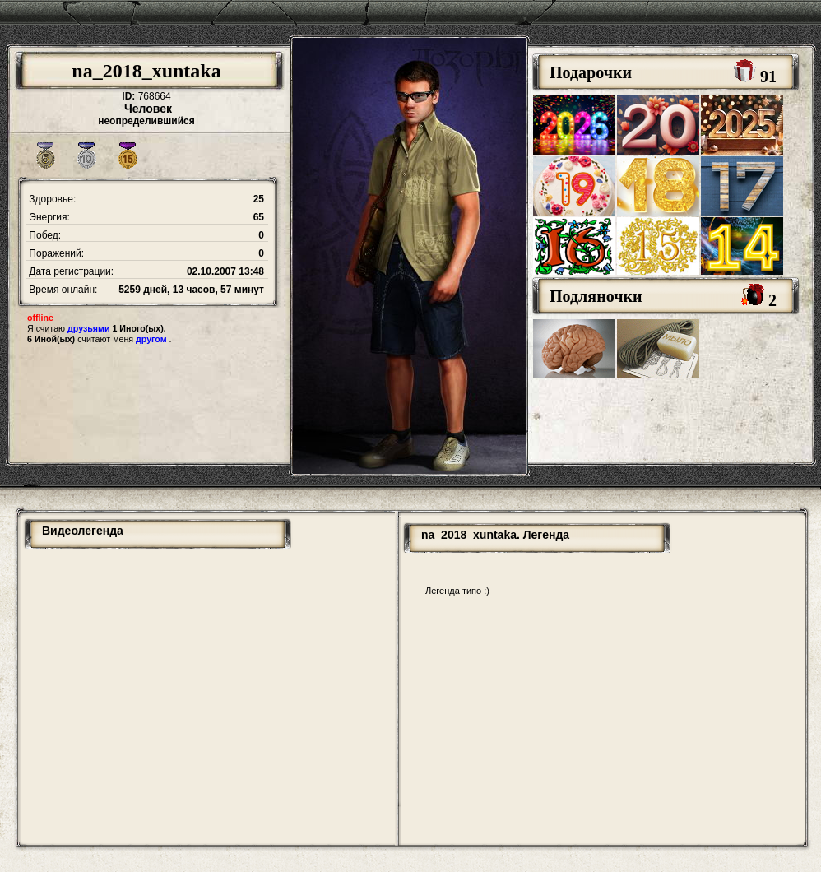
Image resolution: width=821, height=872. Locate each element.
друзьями (88, 328)
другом (151, 339)
